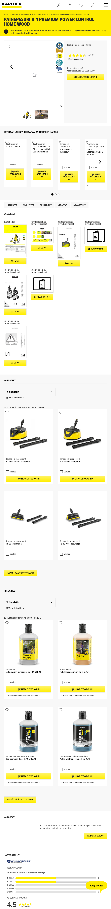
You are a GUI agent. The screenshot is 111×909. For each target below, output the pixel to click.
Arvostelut (79, 198)
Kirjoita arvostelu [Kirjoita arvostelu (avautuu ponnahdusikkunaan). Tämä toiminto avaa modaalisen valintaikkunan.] (75, 59)
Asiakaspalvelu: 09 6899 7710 (81, 71)
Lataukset (12, 198)
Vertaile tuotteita (15, 391)
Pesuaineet (46, 198)
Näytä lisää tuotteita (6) (20, 661)
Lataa (15, 254)
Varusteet (28, 198)
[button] (11, 66)
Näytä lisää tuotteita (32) (20, 508)
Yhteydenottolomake (85, 77)
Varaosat (62, 198)
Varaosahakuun (95, 698)
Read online (95, 242)
